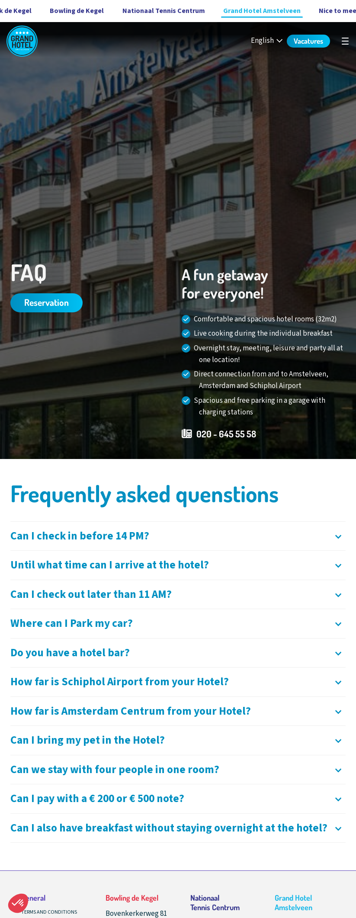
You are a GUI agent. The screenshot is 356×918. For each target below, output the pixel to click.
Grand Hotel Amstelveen (244, 11)
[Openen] (178, 536)
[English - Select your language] (267, 41)
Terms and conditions (49, 912)
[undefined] (345, 41)
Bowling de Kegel (59, 11)
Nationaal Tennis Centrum (146, 11)
